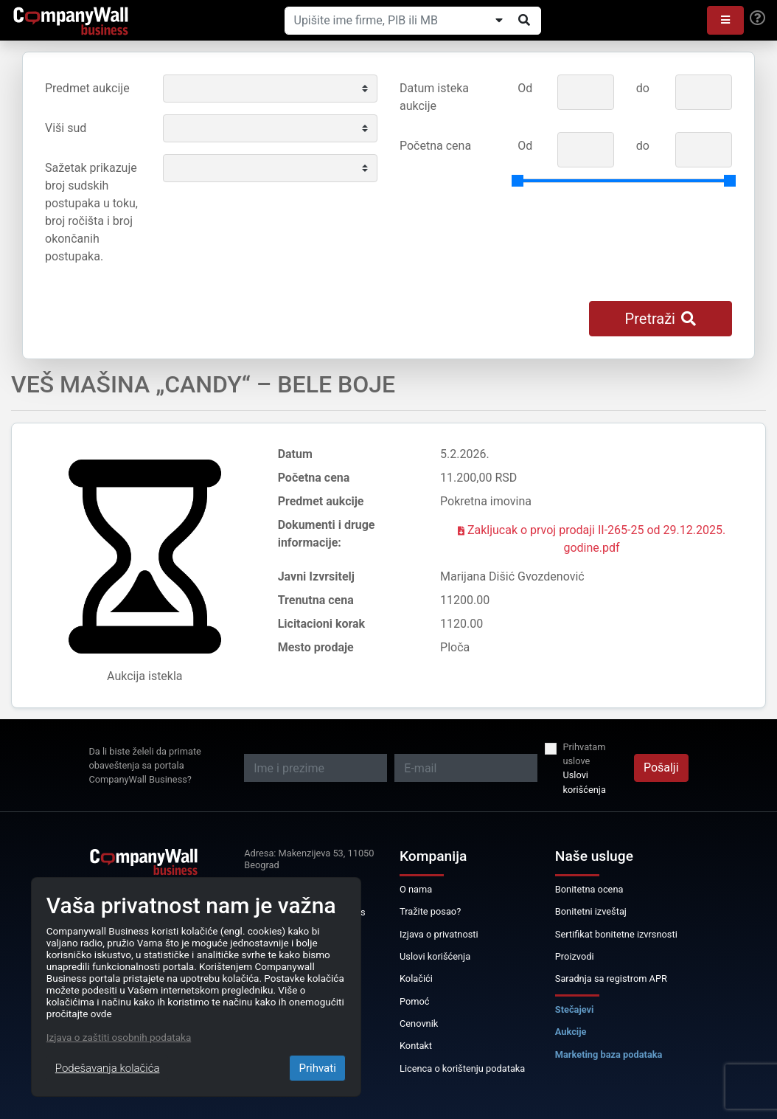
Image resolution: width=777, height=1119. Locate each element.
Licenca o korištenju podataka (462, 1068)
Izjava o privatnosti (439, 934)
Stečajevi (574, 1009)
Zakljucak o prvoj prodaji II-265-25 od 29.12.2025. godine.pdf (591, 539)
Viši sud (65, 128)
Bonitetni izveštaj (591, 911)
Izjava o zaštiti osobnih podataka (118, 1037)
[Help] (757, 18)
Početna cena (435, 146)
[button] (725, 20)
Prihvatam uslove (583, 753)
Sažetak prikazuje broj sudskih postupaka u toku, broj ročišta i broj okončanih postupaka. (91, 212)
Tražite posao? (430, 911)
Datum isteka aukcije (434, 97)
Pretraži (660, 319)
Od (525, 88)
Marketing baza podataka (609, 1054)
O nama (416, 889)
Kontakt (416, 1045)
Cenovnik (419, 1023)
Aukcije (571, 1031)
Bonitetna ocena (589, 889)
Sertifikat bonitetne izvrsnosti (616, 934)
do (642, 88)
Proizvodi (574, 956)
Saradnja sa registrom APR (611, 978)
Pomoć (415, 1001)
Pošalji (661, 768)
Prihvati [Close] (317, 1068)
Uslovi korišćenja (583, 781)
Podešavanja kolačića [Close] (107, 1068)
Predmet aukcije (87, 88)
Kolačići (416, 978)
